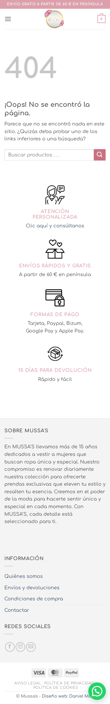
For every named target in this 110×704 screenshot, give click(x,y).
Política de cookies (55, 688)
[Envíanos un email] (31, 647)
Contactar (16, 610)
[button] (7, 19)
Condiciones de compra (33, 599)
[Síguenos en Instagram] (20, 647)
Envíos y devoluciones (32, 587)
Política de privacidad (69, 683)
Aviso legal (27, 683)
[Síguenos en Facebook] (10, 647)
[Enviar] (100, 155)
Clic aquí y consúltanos (55, 226)
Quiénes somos (23, 576)
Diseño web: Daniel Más (68, 696)
